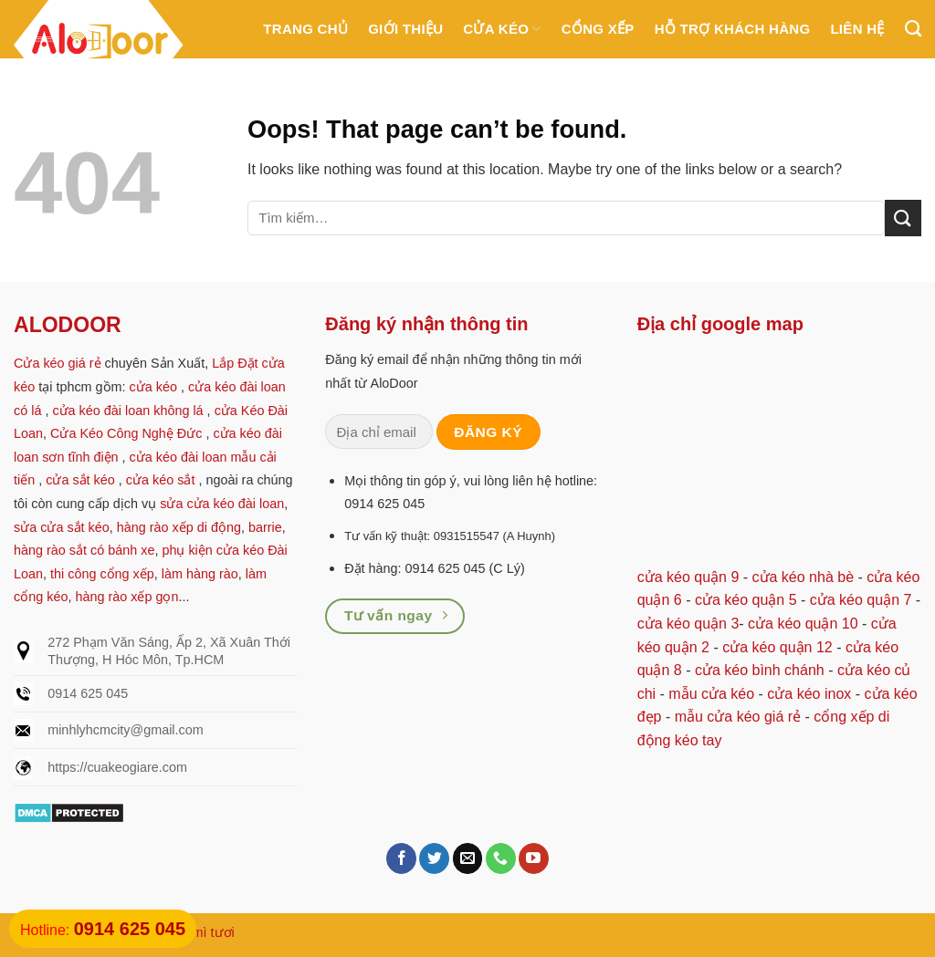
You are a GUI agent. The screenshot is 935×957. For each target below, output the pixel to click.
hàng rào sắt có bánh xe (84, 550)
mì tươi (214, 932)
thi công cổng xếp (102, 574)
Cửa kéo (502, 28)
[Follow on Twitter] (434, 858)
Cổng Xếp (598, 28)
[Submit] (903, 217)
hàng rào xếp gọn (126, 596)
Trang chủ (305, 28)
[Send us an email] (468, 858)
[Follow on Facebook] (401, 858)
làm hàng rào (200, 574)
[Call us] (501, 858)
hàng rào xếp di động (179, 527)
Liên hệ (857, 28)
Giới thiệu (405, 28)
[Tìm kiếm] (913, 29)
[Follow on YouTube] (534, 858)
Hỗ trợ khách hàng (733, 28)
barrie (265, 527)
